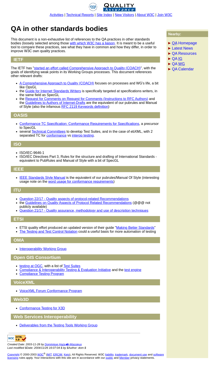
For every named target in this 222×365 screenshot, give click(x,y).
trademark (121, 354)
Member (124, 357)
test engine (132, 270)
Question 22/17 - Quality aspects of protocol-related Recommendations (74, 199)
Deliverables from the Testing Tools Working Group (58, 325)
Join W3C (164, 15)
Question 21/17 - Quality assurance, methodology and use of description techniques (84, 210)
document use (138, 354)
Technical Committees (49, 131)
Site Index (104, 15)
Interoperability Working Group (43, 249)
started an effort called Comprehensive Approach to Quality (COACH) (87, 68)
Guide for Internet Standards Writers (53, 91)
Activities (56, 15)
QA (177, 59)
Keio (66, 354)
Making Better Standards (135, 227)
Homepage (184, 43)
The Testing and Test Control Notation (48, 231)
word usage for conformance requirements (81, 181)
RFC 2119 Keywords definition (84, 106)
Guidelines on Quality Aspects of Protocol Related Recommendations (78, 203)
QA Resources (184, 53)
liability (109, 354)
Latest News (182, 48)
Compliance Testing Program (42, 274)
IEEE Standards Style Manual (42, 177)
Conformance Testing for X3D (42, 308)
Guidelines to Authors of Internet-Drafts (55, 103)
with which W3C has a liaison (92, 43)
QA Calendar (183, 69)
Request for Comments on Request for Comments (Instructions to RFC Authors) (86, 99)
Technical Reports (80, 15)
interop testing (83, 135)
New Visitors (124, 15)
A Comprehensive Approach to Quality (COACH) (57, 83)
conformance (56, 135)
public (109, 357)
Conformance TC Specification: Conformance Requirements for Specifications (79, 124)
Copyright (13, 354)
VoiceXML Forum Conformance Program (51, 291)
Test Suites (71, 266)
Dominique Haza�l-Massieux (63, 344)
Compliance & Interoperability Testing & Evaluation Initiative (65, 270)
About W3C (145, 15)
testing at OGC (31, 266)
